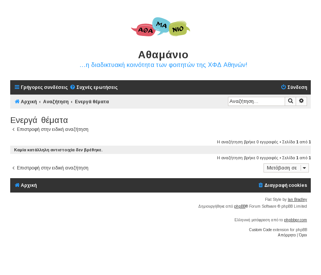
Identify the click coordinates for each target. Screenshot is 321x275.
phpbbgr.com (295, 220)
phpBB (239, 206)
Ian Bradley (297, 199)
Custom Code (260, 230)
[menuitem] (94, 87)
